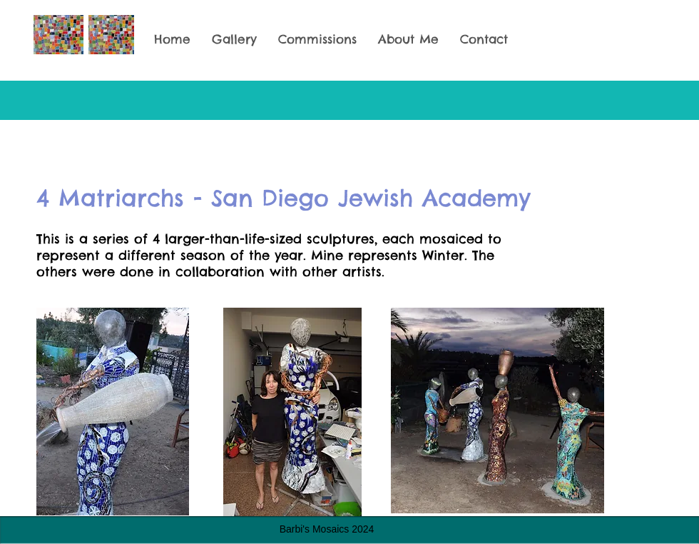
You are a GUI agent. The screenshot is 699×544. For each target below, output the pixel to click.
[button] (234, 39)
